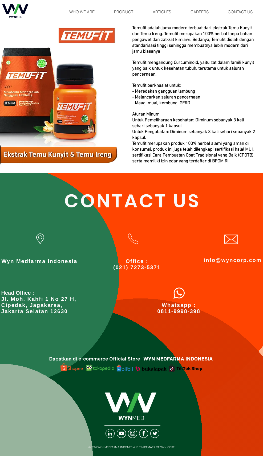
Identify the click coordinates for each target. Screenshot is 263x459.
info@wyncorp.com (232, 260)
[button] (82, 12)
